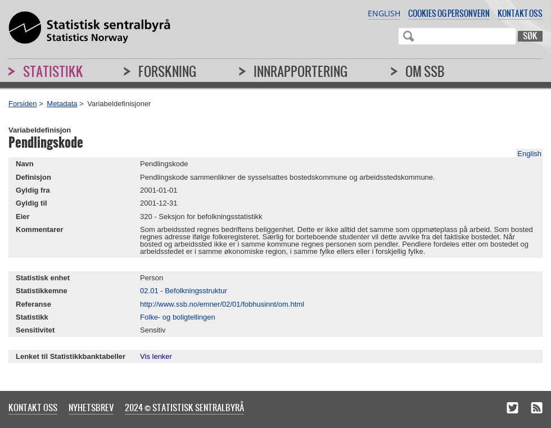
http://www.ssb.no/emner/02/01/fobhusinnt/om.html (222, 304)
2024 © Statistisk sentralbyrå (184, 407)
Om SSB (425, 71)
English (384, 13)
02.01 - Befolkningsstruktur (183, 290)
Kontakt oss (520, 13)
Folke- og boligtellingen (177, 317)
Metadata (62, 103)
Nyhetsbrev (91, 407)
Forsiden (22, 103)
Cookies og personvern (449, 13)
